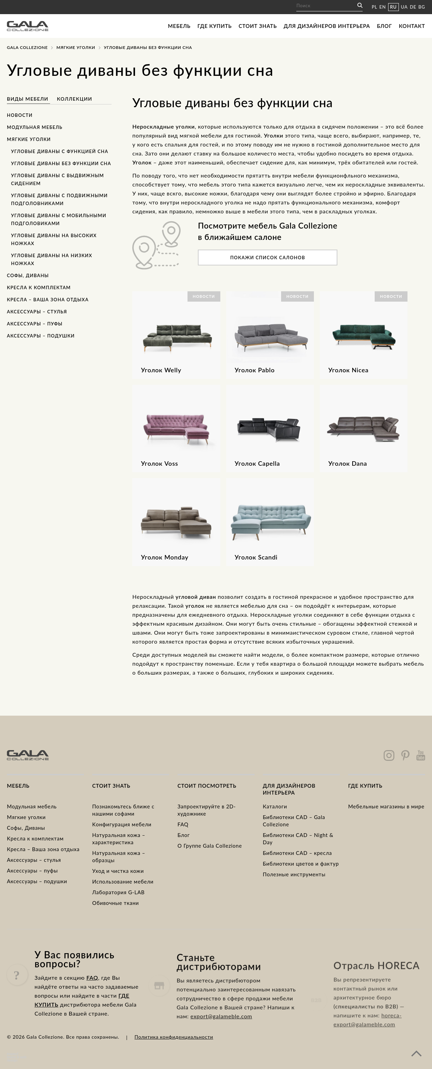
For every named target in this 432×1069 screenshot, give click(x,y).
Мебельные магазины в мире (386, 806)
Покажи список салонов (267, 257)
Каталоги (275, 806)
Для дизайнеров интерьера (327, 26)
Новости (20, 115)
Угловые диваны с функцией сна (59, 151)
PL (374, 7)
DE (413, 7)
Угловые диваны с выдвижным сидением (57, 179)
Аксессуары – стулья (37, 311)
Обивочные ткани (115, 903)
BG (422, 7)
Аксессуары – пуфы (35, 323)
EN (383, 7)
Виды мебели (28, 99)
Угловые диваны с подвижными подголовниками (59, 199)
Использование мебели (123, 881)
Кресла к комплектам (39, 287)
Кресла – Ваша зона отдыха (48, 299)
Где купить (215, 26)
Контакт (412, 26)
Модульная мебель (35, 127)
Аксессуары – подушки (41, 336)
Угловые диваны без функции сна (61, 163)
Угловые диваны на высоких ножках (54, 239)
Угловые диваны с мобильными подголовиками (58, 219)
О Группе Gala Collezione (209, 846)
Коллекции (74, 99)
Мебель (179, 26)
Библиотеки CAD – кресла (297, 853)
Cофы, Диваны (26, 828)
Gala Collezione (27, 47)
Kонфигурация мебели (122, 824)
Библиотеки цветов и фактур (301, 863)
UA (404, 7)
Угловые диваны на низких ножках (51, 259)
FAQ (183, 824)
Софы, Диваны (28, 275)
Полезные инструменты (294, 874)
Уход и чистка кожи (118, 871)
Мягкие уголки (29, 139)
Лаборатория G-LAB (118, 892)
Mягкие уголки (75, 47)
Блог (384, 26)
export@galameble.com (221, 1044)
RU (393, 7)
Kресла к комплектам (35, 838)
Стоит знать (258, 26)
